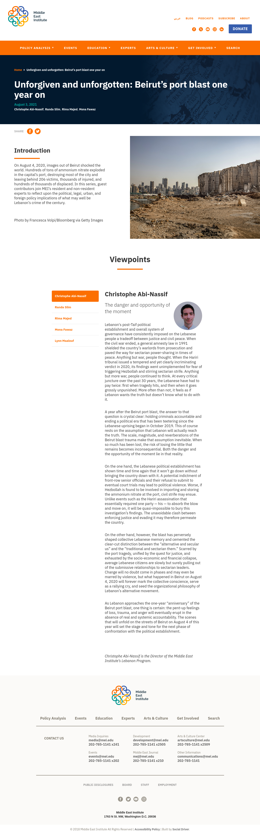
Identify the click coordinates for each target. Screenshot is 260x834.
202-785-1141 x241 (104, 744)
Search (233, 48)
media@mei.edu (101, 740)
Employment (167, 784)
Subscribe (226, 18)
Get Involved (201, 48)
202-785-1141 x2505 (149, 744)
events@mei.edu (101, 756)
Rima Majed (70, 109)
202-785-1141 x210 (148, 761)
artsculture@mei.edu (194, 740)
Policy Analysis (35, 48)
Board (127, 784)
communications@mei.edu (198, 756)
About (245, 18)
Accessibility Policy (147, 829)
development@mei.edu (150, 740)
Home (18, 70)
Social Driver (180, 829)
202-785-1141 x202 (104, 761)
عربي (177, 18)
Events (70, 48)
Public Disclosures (98, 784)
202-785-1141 (189, 761)
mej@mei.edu (143, 756)
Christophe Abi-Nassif (28, 109)
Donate (240, 28)
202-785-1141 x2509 (194, 744)
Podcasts (206, 18)
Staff (145, 784)
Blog (189, 18)
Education (97, 48)
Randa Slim (52, 109)
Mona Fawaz (87, 109)
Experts (128, 48)
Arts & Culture (161, 48)
